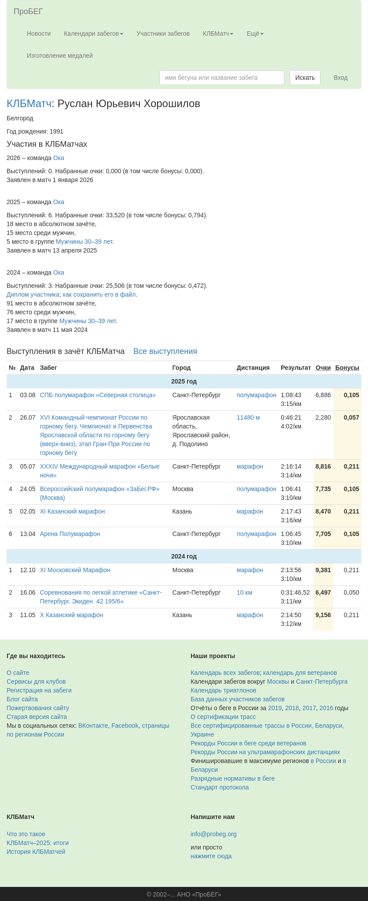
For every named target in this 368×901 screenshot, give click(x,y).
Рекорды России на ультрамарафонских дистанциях (265, 752)
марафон (250, 466)
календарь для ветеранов (300, 672)
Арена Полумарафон (70, 533)
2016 (326, 707)
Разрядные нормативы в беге (233, 778)
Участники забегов (163, 33)
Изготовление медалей (60, 55)
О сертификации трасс (223, 716)
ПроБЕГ (28, 11)
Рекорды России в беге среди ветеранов (248, 743)
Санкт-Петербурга (322, 681)
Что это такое (26, 834)
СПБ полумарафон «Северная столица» (98, 394)
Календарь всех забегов (225, 672)
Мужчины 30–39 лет (84, 241)
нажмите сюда (211, 856)
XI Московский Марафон (75, 569)
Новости (39, 33)
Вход (341, 77)
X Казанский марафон (71, 614)
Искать (305, 77)
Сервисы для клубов (36, 681)
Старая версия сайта (37, 716)
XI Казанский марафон (72, 511)
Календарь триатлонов (223, 690)
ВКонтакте (93, 725)
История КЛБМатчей (36, 851)
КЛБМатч (29, 103)
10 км (244, 592)
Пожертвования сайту (38, 707)
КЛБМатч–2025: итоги (38, 842)
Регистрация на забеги (39, 690)
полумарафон (256, 394)
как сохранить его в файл (99, 294)
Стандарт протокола (220, 787)
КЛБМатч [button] (218, 33)
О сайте (18, 672)
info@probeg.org (214, 834)
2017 (309, 707)
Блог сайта (22, 699)
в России (323, 760)
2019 (275, 707)
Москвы (278, 681)
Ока (58, 157)
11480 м (248, 417)
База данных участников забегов (238, 699)
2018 (292, 707)
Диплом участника (33, 294)
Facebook (124, 725)
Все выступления (165, 351)
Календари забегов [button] (93, 33)
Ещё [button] (255, 33)
